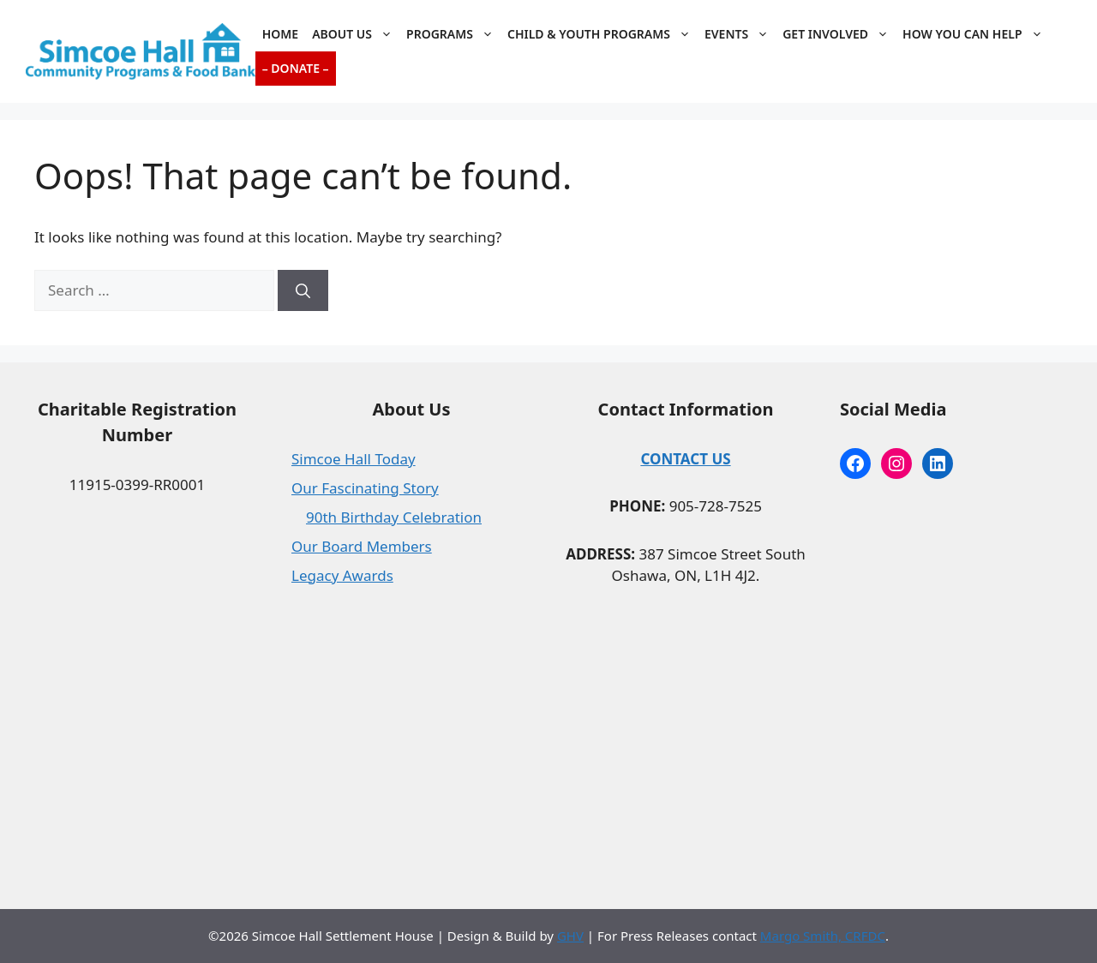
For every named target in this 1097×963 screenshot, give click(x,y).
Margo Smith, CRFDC (822, 935)
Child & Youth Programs (602, 34)
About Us (355, 34)
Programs (453, 34)
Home (280, 34)
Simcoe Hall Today (353, 459)
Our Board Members (361, 546)
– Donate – (295, 68)
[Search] (303, 290)
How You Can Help (975, 34)
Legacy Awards (342, 575)
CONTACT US (685, 459)
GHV (570, 935)
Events (740, 34)
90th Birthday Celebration (394, 517)
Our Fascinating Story (365, 488)
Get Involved (839, 34)
